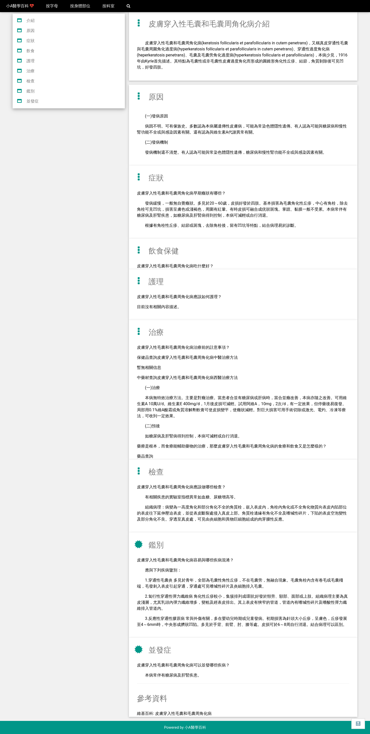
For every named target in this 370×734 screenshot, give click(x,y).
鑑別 (30, 91)
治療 (30, 71)
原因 (30, 30)
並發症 (32, 101)
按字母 (52, 6)
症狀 (30, 40)
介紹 (30, 20)
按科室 (108, 6)
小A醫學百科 (20, 6)
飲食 (30, 50)
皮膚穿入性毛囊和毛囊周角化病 (183, 713)
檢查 (30, 81)
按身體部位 (80, 6)
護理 (30, 60)
